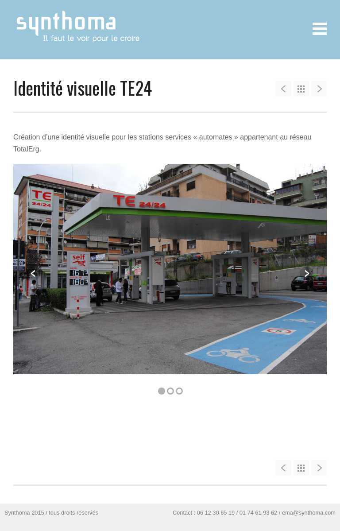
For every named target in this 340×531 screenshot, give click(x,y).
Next (306, 273)
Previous (33, 273)
